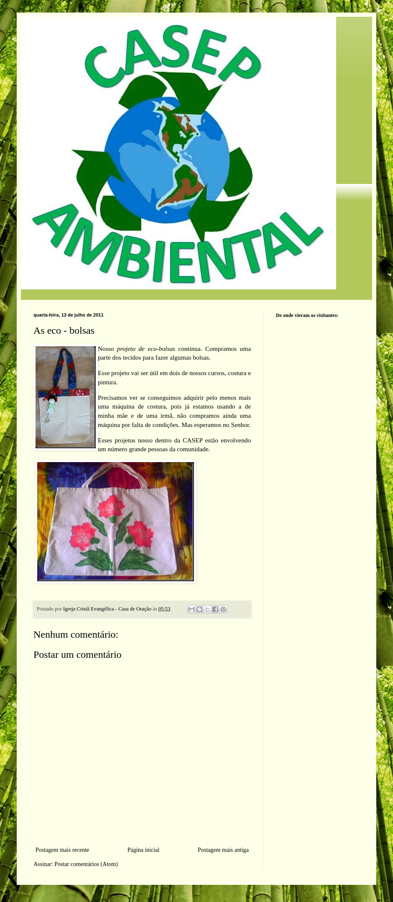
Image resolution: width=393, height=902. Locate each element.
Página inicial (144, 850)
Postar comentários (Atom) (86, 864)
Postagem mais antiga (223, 850)
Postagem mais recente (62, 850)
